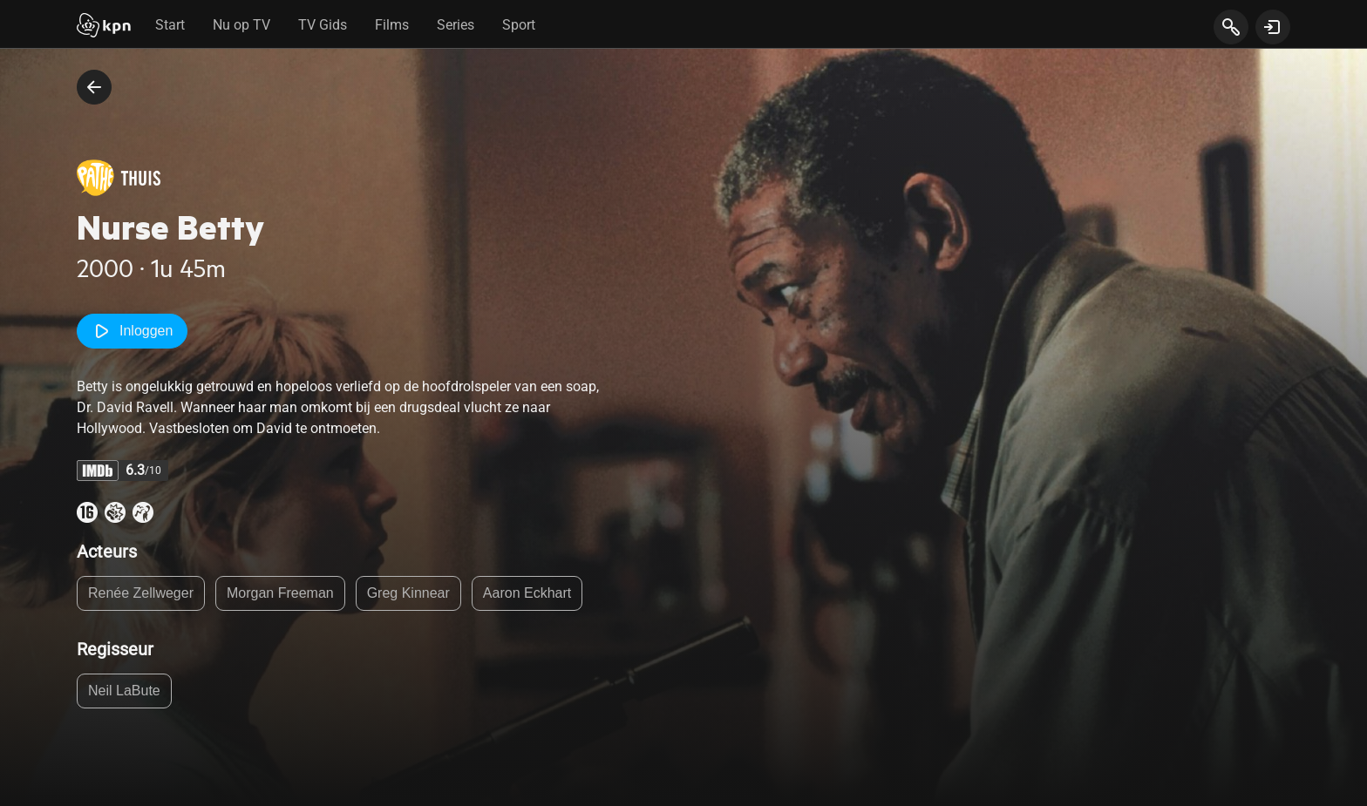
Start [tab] (170, 25)
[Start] (103, 27)
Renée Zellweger (141, 593)
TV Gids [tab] (322, 25)
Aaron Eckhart (527, 593)
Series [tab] (455, 25)
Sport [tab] (518, 25)
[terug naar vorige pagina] (94, 87)
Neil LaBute (124, 690)
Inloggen (132, 331)
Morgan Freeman (280, 593)
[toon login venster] (1272, 27)
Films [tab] (392, 25)
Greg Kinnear (408, 593)
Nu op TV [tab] (241, 25)
